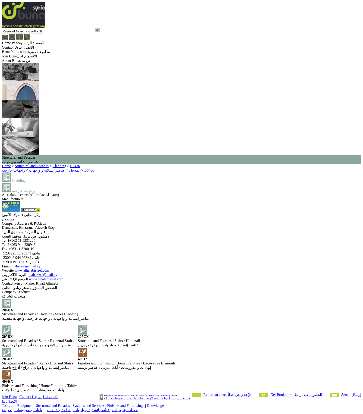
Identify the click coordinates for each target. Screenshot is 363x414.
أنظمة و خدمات (59, 410)
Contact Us (27, 397)
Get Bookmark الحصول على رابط (296, 395)
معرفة (7, 410)
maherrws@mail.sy (26, 266)
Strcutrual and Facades (53, 406)
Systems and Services (88, 406)
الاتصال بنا (9, 401)
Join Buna (9, 397)
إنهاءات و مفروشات (29, 410)
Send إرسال (351, 395)
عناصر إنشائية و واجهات (91, 410)
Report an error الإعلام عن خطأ (227, 395)
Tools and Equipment (18, 406)
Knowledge (155, 406)
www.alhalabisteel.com (32, 270)
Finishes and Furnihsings (125, 406)
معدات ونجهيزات (125, 410)
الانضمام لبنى (48, 397)
